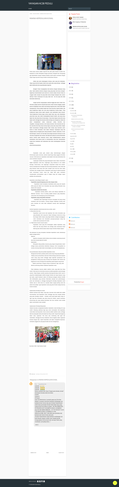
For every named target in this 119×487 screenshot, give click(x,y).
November (72, 113)
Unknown (72, 221)
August (72, 138)
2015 (70, 108)
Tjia (36, 384)
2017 (70, 101)
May (71, 143)
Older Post (61, 452)
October (72, 133)
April (71, 146)
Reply (37, 424)
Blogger (82, 282)
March (71, 149)
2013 (70, 161)
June (71, 141)
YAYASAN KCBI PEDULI (40, 3)
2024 (70, 87)
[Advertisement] (47, 31)
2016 (70, 105)
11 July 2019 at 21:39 (42, 384)
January (72, 154)
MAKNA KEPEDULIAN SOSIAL (80, 26)
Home (30, 8)
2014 (70, 158)
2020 (70, 94)
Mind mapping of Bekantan (79, 22)
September (72, 136)
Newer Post (33, 452)
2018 (70, 97)
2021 (70, 90)
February (72, 151)
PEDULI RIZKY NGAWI (78, 17)
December (72, 110)
